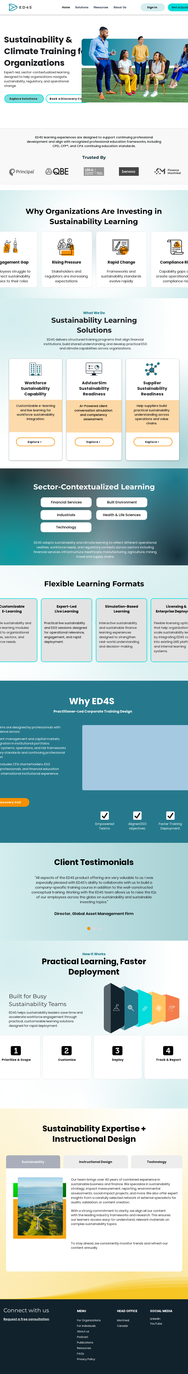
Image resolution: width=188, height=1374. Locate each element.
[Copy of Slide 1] (88, 928)
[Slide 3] (99, 928)
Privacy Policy (86, 1359)
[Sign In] (153, 7)
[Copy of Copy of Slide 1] (94, 928)
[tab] (33, 1161)
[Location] (104, 816)
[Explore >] (35, 442)
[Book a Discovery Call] (67, 98)
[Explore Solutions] (24, 98)
